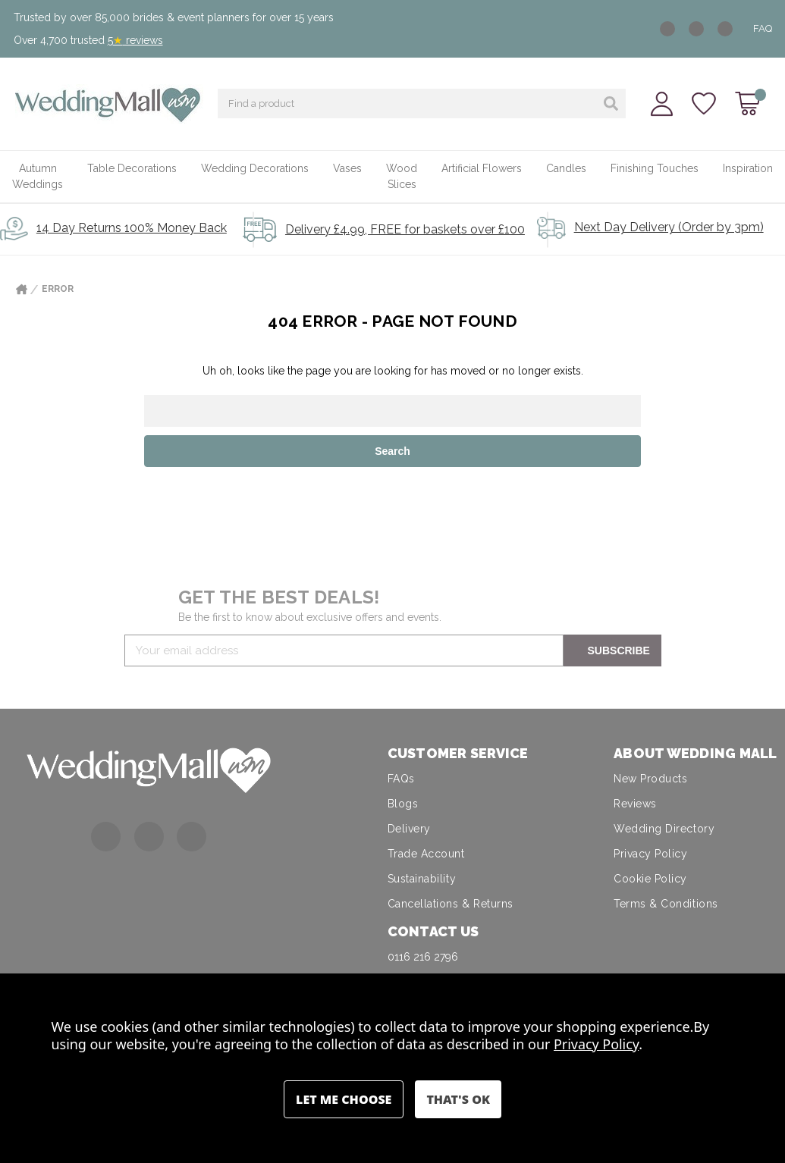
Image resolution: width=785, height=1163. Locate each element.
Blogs (403, 804)
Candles (566, 168)
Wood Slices (401, 176)
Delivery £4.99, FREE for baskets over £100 (405, 229)
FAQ (762, 28)
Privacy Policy (651, 854)
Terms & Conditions (666, 904)
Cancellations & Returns (450, 904)
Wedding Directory (664, 829)
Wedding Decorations (255, 168)
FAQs (401, 779)
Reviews (635, 804)
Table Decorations (132, 168)
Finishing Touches (655, 168)
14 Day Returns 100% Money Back (131, 228)
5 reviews (135, 40)
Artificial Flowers (481, 168)
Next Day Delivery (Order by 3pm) (669, 227)
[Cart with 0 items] (748, 103)
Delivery (409, 829)
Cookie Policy (650, 879)
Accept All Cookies (458, 1099)
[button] (148, 769)
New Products (650, 779)
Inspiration (748, 168)
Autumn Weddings (37, 176)
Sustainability (422, 879)
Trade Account (426, 854)
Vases (347, 168)
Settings (343, 1099)
